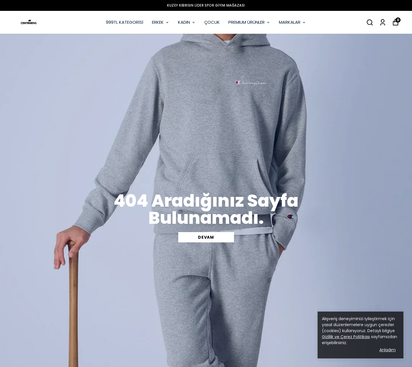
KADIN (187, 22)
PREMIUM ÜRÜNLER (249, 22)
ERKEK (160, 22)
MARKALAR (292, 22)
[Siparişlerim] (382, 22)
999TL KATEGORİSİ (124, 22)
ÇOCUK (212, 22)
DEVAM (206, 237)
